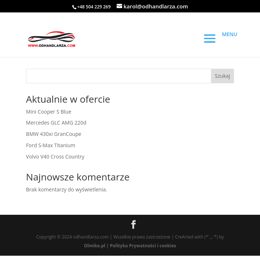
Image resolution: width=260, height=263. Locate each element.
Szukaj (222, 75)
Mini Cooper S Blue (48, 111)
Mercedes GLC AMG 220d (56, 122)
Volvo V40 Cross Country (55, 156)
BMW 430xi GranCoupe (53, 133)
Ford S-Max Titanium (50, 145)
